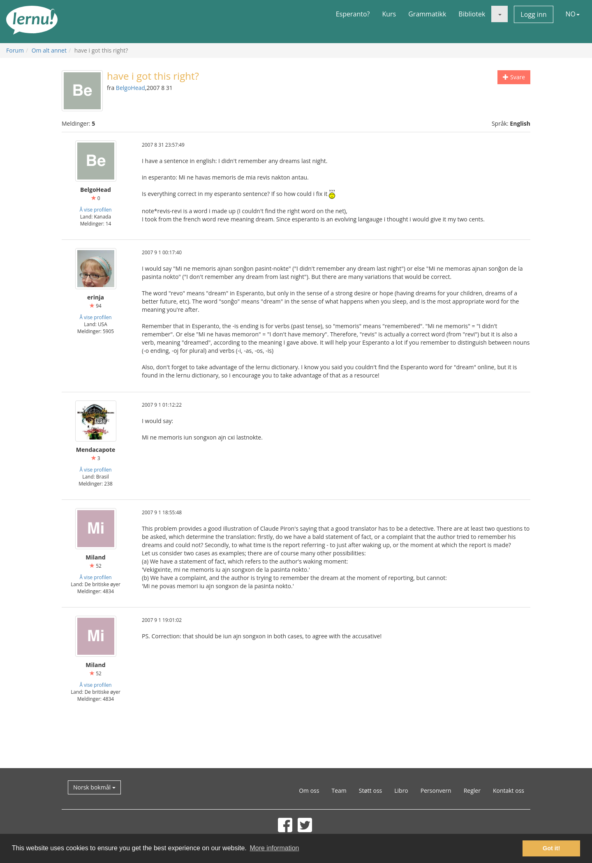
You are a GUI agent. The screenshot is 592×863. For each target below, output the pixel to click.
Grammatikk (427, 13)
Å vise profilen (95, 209)
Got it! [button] (551, 848)
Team (338, 790)
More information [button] (274, 848)
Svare (514, 77)
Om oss (309, 790)
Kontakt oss (508, 790)
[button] (499, 14)
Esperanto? (353, 13)
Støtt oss (370, 790)
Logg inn (533, 14)
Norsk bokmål (94, 787)
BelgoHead (130, 88)
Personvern (436, 790)
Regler (472, 790)
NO (573, 13)
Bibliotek (471, 13)
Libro (401, 790)
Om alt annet (49, 50)
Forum (15, 50)
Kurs (389, 13)
